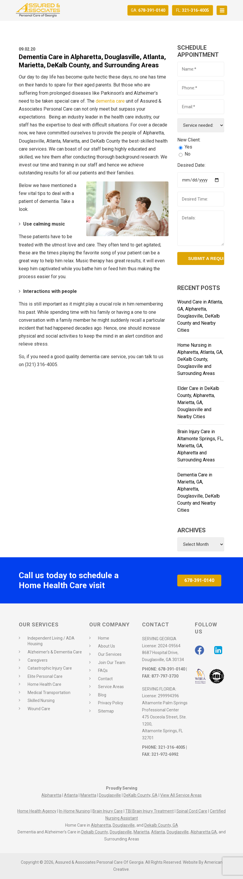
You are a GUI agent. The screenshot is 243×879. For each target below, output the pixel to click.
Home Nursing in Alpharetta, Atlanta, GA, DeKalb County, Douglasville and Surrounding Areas (200, 359)
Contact (105, 678)
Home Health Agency (36, 811)
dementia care (110, 101)
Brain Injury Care (107, 811)
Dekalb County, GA (161, 825)
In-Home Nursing (74, 811)
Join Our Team (111, 662)
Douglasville (110, 795)
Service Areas (111, 686)
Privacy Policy (110, 702)
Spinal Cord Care (191, 811)
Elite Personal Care (45, 676)
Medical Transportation (49, 692)
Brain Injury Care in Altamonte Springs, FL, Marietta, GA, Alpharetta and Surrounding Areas (200, 446)
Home (103, 638)
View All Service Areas (181, 795)
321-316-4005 (192, 10)
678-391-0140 (148, 10)
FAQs (103, 670)
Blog (102, 695)
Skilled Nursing (41, 700)
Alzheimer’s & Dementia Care (55, 652)
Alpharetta (51, 795)
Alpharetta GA (203, 832)
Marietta (88, 795)
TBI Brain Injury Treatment (149, 811)
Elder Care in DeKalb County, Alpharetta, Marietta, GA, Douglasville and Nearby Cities (198, 402)
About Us (106, 646)
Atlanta (71, 795)
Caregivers (38, 660)
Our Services (110, 654)
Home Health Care (44, 684)
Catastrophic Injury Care (50, 668)
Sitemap (106, 711)
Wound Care (39, 708)
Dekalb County (94, 832)
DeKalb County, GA (141, 795)
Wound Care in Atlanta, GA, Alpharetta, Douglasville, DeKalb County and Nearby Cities (200, 316)
